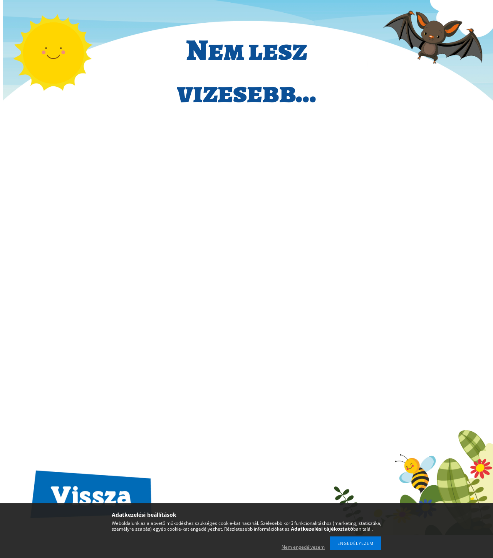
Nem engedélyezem (303, 547)
